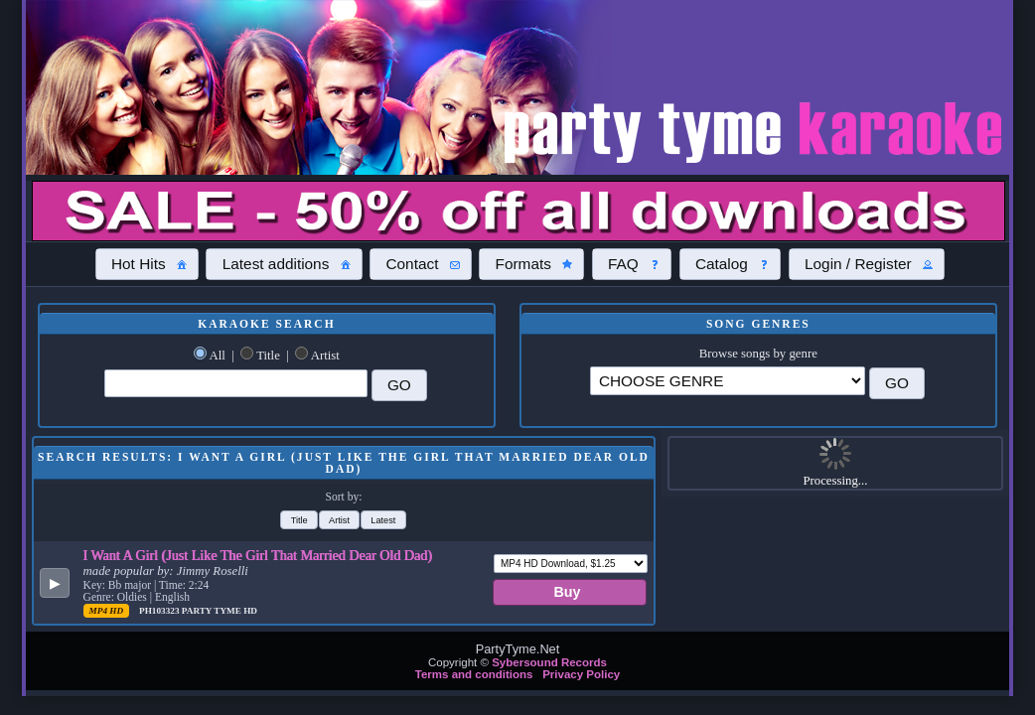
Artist (325, 355)
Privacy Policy (581, 674)
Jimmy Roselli (212, 571)
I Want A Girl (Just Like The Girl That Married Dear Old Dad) (258, 555)
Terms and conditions (474, 674)
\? (727, 380)
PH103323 (160, 611)
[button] (147, 264)
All (216, 355)
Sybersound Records (549, 662)
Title (268, 355)
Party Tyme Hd (219, 611)
